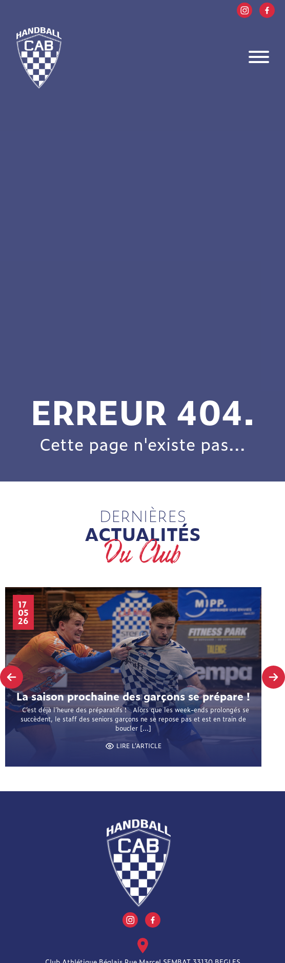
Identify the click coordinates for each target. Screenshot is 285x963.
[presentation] (11, 677)
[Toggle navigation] (259, 58)
